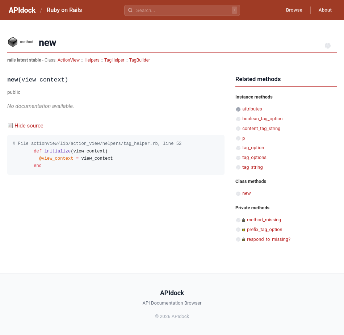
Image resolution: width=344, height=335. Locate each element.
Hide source (28, 125)
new (246, 193)
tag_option (253, 147)
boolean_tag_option (262, 118)
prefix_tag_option (264, 229)
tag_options (254, 157)
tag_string (252, 167)
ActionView (69, 60)
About (324, 10)
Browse (291, 10)
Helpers (92, 60)
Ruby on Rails (64, 10)
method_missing (264, 219)
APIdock (22, 10)
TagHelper (114, 60)
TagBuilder (139, 60)
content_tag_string (261, 128)
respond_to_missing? (268, 239)
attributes (252, 109)
